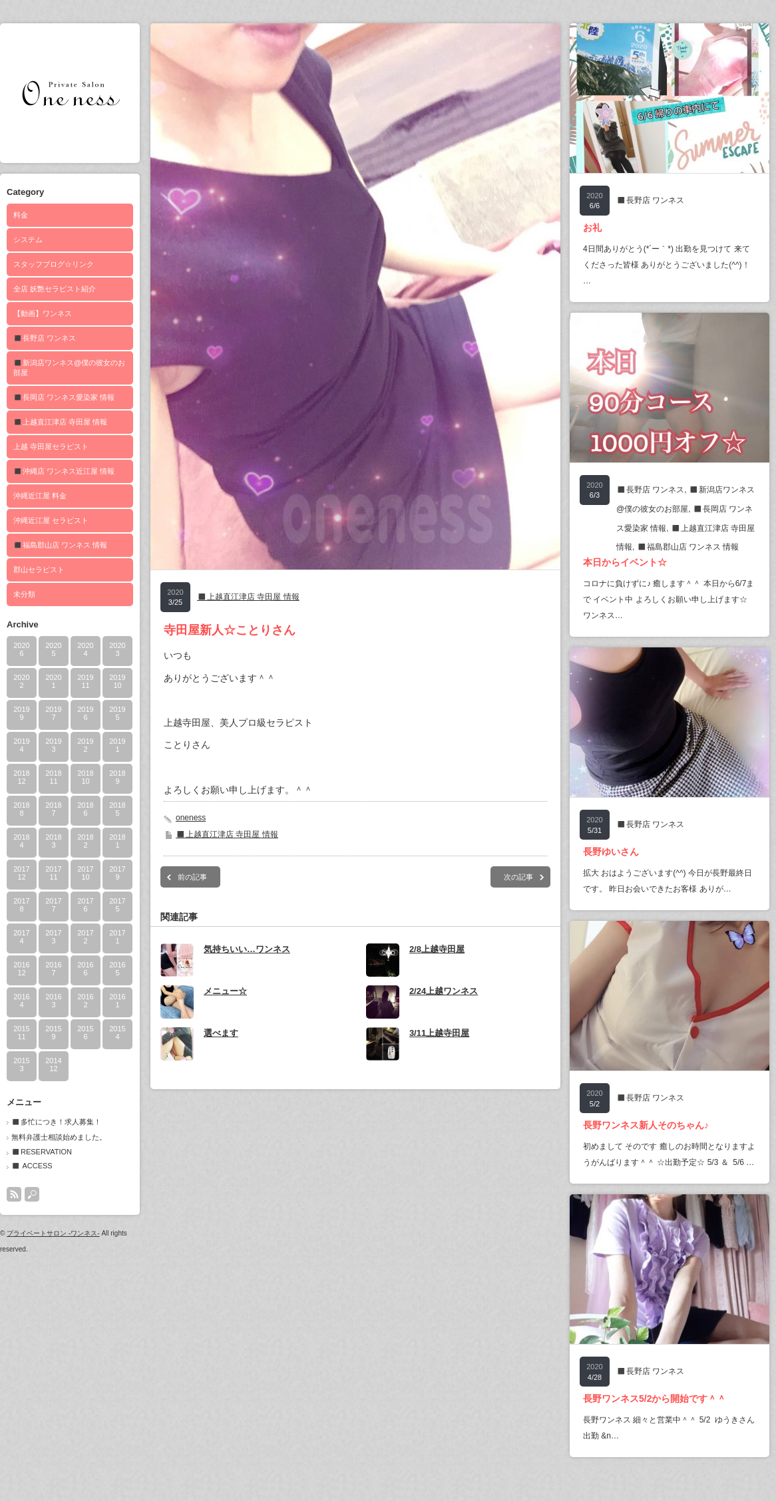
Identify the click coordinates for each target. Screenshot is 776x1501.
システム (28, 240)
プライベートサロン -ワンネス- (53, 1233)
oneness (191, 817)
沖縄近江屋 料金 (40, 496)
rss (14, 1194)
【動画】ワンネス (42, 313)
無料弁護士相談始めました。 (58, 1137)
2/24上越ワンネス (443, 991)
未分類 (24, 594)
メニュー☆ (225, 991)
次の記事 (518, 877)
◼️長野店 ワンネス (44, 338)
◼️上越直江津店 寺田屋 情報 (60, 422)
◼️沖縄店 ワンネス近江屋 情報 (63, 471)
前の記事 (192, 877)
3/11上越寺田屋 (439, 1033)
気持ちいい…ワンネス (247, 949)
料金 (20, 215)
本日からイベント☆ (625, 562)
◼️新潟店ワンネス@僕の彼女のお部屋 (69, 368)
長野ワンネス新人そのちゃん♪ (646, 1125)
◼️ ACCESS (32, 1166)
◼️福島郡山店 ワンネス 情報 (60, 545)
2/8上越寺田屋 (437, 949)
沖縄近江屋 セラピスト (51, 520)
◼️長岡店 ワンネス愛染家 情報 (63, 397)
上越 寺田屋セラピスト (51, 446)
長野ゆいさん (611, 851)
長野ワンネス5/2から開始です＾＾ (654, 1398)
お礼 (592, 227)
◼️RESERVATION (41, 1152)
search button (32, 1194)
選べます (221, 1033)
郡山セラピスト (39, 570)
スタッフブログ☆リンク (53, 264)
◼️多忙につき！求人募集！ (56, 1122)
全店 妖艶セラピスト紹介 (54, 289)
